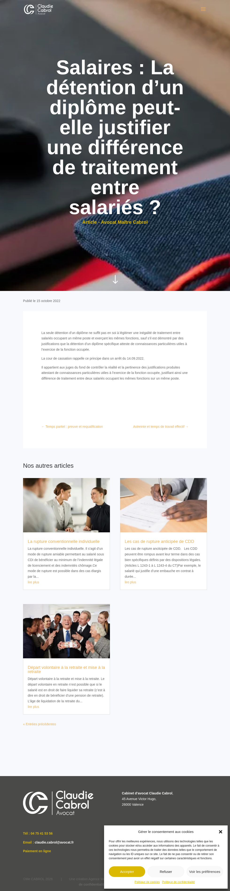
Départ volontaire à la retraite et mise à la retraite (66, 669)
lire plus (33, 582)
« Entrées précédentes (39, 724)
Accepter (127, 872)
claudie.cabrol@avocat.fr (54, 842)
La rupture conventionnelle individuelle (64, 541)
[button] (220, 831)
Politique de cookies (147, 882)
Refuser (166, 872)
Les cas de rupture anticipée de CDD (159, 541)
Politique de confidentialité (178, 882)
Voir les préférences (204, 872)
